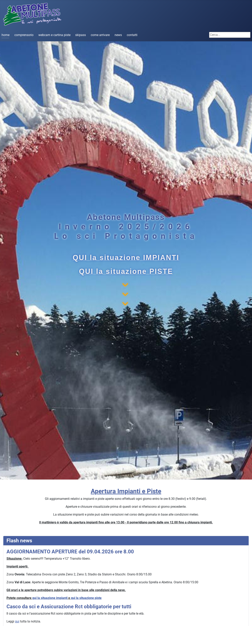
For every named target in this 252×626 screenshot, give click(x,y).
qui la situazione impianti (50, 598)
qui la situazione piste (86, 598)
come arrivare (100, 35)
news (118, 35)
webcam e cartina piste (54, 35)
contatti (132, 35)
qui (17, 621)
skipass (80, 35)
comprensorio (23, 35)
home (5, 35)
